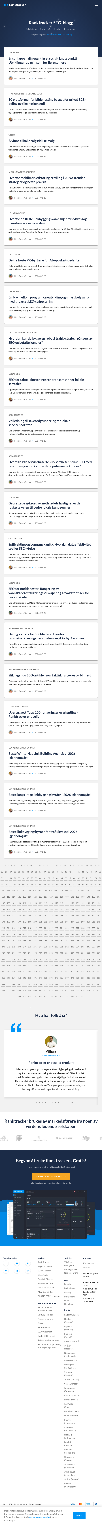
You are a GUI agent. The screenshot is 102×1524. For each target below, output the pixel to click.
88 (57, 884)
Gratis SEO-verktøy (47, 1336)
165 (51, 909)
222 (51, 928)
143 (35, 903)
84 (40, 884)
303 (77, 953)
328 (8, 965)
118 (3, 897)
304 (82, 953)
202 (45, 922)
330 (19, 965)
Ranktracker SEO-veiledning (59, 34)
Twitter (5, 1270)
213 (3, 928)
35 (36, 872)
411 (45, 990)
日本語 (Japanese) (69, 1347)
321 (72, 959)
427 (45, 997)
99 (3, 890)
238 (35, 934)
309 (8, 959)
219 (35, 928)
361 (82, 972)
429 (56, 997)
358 (67, 972)
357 (61, 972)
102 (18, 890)
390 (35, 984)
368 (19, 978)
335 (45, 965)
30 (15, 872)
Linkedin (17, 1270)
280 (56, 947)
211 (93, 922)
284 (77, 947)
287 (93, 947)
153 (88, 903)
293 (24, 953)
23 (87, 866)
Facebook (5, 1263)
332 (29, 965)
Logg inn (68, 1284)
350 (24, 972)
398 (77, 984)
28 (6, 872)
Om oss (86, 1267)
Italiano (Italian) (71, 1341)
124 (35, 897)
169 (72, 909)
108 (50, 890)
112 (71, 890)
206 (67, 922)
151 (77, 903)
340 (72, 965)
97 (96, 884)
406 (19, 990)
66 (66, 878)
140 (19, 903)
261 (56, 940)
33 (28, 872)
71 (87, 878)
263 (67, 940)
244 (67, 934)
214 (8, 928)
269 (98, 940)
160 (24, 909)
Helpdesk (68, 1304)
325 (93, 959)
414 (61, 990)
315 (40, 959)
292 (19, 953)
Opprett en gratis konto (51, 1176)
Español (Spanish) (68, 1328)
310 (13, 959)
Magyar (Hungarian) (69, 1421)
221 (45, 928)
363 (93, 972)
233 (8, 934)
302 (72, 953)
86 (49, 884)
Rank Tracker (44, 1262)
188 (72, 915)
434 (82, 997)
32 (23, 872)
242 (56, 934)
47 (87, 872)
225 (67, 928)
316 (45, 959)
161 (29, 909)
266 (82, 940)
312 (24, 959)
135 (93, 897)
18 (65, 866)
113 (77, 890)
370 (29, 978)
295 (35, 953)
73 (96, 878)
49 (96, 872)
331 (24, 965)
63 (53, 878)
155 (98, 903)
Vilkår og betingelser (69, 1264)
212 (98, 922)
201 (40, 922)
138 (8, 903)
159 (19, 909)
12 (40, 866)
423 (24, 997)
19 (70, 866)
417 (77, 990)
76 (6, 884)
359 (72, 972)
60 (40, 878)
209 (82, 922)
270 (3, 947)
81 (28, 884)
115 (87, 890)
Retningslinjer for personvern (71, 1271)
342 (82, 965)
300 (61, 953)
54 (15, 878)
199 (29, 922)
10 (31, 866)
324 (88, 959)
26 (99, 866)
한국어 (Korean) (71, 1479)
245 (72, 934)
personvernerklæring (39, 1517)
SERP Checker (44, 1270)
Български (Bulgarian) (69, 1389)
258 (40, 940)
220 (40, 928)
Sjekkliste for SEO (46, 1287)
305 (88, 953)
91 (70, 884)
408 (29, 990)
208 (77, 922)
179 (24, 915)
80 (23, 884)
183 (45, 915)
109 (55, 890)
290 (8, 953)
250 (98, 934)
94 (83, 884)
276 (35, 947)
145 (45, 903)
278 (45, 947)
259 (45, 940)
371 (35, 978)
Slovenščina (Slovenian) (69, 1466)
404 (8, 990)
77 (11, 884)
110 (61, 890)
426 (40, 997)
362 (88, 972)
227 (77, 928)
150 (72, 903)
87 (53, 884)
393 (51, 984)
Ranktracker (15, 5)
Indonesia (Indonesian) (70, 1429)
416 (72, 990)
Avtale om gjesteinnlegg (48, 1340)
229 (88, 928)
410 (40, 990)
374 (51, 978)
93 (79, 884)
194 (3, 922)
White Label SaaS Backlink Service (45, 1309)
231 (98, 928)
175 (3, 915)
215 (13, 928)
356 (56, 972)
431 (67, 997)
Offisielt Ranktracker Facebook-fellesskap (28, 1263)
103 (24, 890)
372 (40, 978)
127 (51, 897)
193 (98, 915)
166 (56, 909)
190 (82, 915)
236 (24, 934)
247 (82, 934)
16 (57, 866)
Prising (67, 1292)
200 (35, 922)
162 (35, 909)
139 (13, 903)
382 (93, 978)
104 (29, 890)
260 (51, 940)
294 (29, 953)
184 (51, 915)
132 (77, 897)
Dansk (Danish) (71, 1399)
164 (45, 909)
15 (53, 866)
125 (40, 897)
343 (88, 965)
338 (61, 965)
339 (67, 965)
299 (56, 953)
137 (3, 903)
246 (77, 934)
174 (98, 909)
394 (56, 984)
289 (3, 953)
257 (35, 940)
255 (24, 940)
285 (82, 947)
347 (8, 972)
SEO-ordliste (44, 1327)
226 (72, 928)
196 (13, 922)
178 (19, 915)
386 (13, 984)
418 (82, 990)
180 (29, 915)
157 (8, 909)
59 (36, 878)
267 (88, 940)
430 (61, 997)
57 (28, 878)
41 (62, 872)
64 (57, 878)
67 (70, 878)
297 (45, 953)
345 (98, 965)
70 (83, 878)
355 (51, 972)
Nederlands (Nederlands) (70, 1354)
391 (40, 984)
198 (24, 922)
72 (91, 878)
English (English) (71, 1314)
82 (32, 884)
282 (67, 947)
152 (82, 903)
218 (29, 928)
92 (74, 884)
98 (100, 884)
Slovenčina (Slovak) (69, 1458)
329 (13, 965)
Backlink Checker (45, 1279)
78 (15, 884)
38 (49, 872)
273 (19, 947)
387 (19, 984)
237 (29, 934)
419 (88, 990)
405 (13, 990)
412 (51, 990)
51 (2, 878)
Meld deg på (69, 1288)
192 (93, 915)
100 (8, 890)
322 (77, 959)
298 (51, 953)
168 (67, 909)
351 (29, 972)
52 (6, 878)
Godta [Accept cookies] (79, 1515)
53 (11, 878)
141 (24, 903)
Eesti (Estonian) (71, 1411)
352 (35, 972)
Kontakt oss (88, 1263)
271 (8, 947)
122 (24, 897)
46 (83, 872)
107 (45, 890)
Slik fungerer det (45, 1314)
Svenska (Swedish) (68, 1373)
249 (93, 934)
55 (19, 878)
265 (77, 940)
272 (13, 947)
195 (8, 922)
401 (93, 984)
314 (35, 959)
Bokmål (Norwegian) (70, 1485)
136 (98, 897)
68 (74, 878)
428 (51, 997)
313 (29, 959)
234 (13, 934)
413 (56, 990)
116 (93, 890)
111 (66, 890)
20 (74, 866)
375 (56, 978)
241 (51, 934)
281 (61, 947)
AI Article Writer (45, 1292)
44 (74, 872)
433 (77, 997)
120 (13, 897)
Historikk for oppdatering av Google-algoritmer (49, 1346)
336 (51, 965)
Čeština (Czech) (71, 1395)
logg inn (38, 1183)
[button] (96, 5)
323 (82, 959)
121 (19, 897)
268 (93, 940)
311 (19, 959)
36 (40, 872)
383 (98, 978)
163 (40, 909)
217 (24, 928)
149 (67, 903)
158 (13, 909)
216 (19, 928)
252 (8, 940)
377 (67, 978)
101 (13, 890)
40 (57, 872)
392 (45, 984)
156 (3, 909)
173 (93, 909)
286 (88, 947)
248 (88, 934)
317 (51, 959)
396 (67, 984)
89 (62, 884)
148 (61, 903)
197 (19, 922)
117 (98, 890)
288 (98, 947)
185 (56, 915)
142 (29, 903)
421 (98, 990)
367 (13, 978)
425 (35, 997)
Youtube (17, 1263)
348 (13, 972)
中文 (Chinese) (71, 1383)
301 (67, 953)
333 (35, 965)
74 (100, 878)
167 (61, 909)
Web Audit (43, 1275)
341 (77, 965)
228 (82, 928)
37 (45, 872)
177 (13, 915)
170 (77, 909)
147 (56, 903)
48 (91, 872)
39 (53, 872)
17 (61, 866)
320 (67, 959)
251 (3, 940)
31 (19, 872)
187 (67, 915)
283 (72, 947)
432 (72, 997)
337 (56, 965)
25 (95, 866)
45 (79, 872)
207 (72, 922)
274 (24, 947)
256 (29, 940)
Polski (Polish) (70, 1360)
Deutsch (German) (68, 1320)
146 (51, 903)
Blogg (40, 1323)
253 (13, 940)
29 (11, 872)
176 (8, 915)
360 (77, 972)
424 (29, 997)
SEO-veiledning (45, 1331)
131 (72, 897)
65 (62, 878)
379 (77, 978)
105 (34, 890)
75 (2, 884)
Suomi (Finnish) (71, 1415)
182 (40, 915)
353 (40, 972)
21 (78, 866)
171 (82, 909)
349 (19, 972)
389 (29, 984)
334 (40, 965)
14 (48, 866)
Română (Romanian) (69, 1451)
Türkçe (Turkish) (71, 1379)
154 (93, 903)
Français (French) (68, 1335)
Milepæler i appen (69, 1298)
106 (39, 890)
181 (35, 915)
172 (88, 909)
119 (8, 897)
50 (100, 872)
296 (40, 953)
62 (49, 878)
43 (70, 872)
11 (36, 866)
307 (98, 953)
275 (29, 947)
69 (79, 878)
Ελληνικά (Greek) (68, 1405)
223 (56, 928)
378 (72, 978)
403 (3, 990)
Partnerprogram (45, 1319)
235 (19, 934)
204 (56, 922)
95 (87, 884)
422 (19, 997)
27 (2, 872)
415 (67, 990)
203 (51, 922)
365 (3, 978)
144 (40, 903)
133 (82, 897)
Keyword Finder (45, 1266)
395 (61, 984)
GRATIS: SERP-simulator (49, 1296)
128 (56, 897)
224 (61, 928)
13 (44, 866)
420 (93, 990)
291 (13, 953)
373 (45, 978)
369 (24, 978)
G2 (28, 1270)
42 (66, 872)
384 (3, 984)
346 (3, 972)
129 (61, 897)
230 (93, 928)
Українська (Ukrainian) (69, 1473)
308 (3, 959)
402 (98, 984)
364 (98, 972)
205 (61, 922)
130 (67, 897)
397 (72, 984)
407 (24, 990)
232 (3, 934)
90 (66, 884)
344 (93, 965)
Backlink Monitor (46, 1283)
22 (82, 866)
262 (61, 940)
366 (8, 978)
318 (56, 959)
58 (32, 878)
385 (8, 984)
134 (88, 897)
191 (88, 915)
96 (91, 884)
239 (40, 934)
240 (45, 934)
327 (3, 965)
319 (61, 959)
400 (88, 984)
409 (35, 990)
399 (82, 984)
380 (82, 978)
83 (36, 884)
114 (82, 890)
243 (61, 934)
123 (29, 897)
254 (19, 940)
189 (77, 915)
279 (51, 947)
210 (88, 922)
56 (23, 878)
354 (45, 972)
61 (45, 878)
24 (91, 866)
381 (88, 978)
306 (93, 953)
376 (61, 978)
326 (98, 959)
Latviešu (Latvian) (68, 1443)
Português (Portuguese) (70, 1366)
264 (72, 940)
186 (61, 915)
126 (45, 897)
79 (19, 884)
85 (45, 884)
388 (24, 984)
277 (40, 947)
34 (32, 872)
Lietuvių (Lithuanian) (69, 1436)
